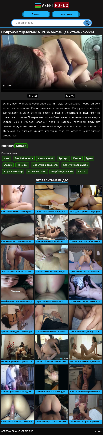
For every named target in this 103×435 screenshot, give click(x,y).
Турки (89, 158)
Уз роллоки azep (13, 171)
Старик (8, 165)
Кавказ (77, 158)
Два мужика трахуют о (75, 165)
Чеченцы (22, 165)
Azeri (51, 5)
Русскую (63, 158)
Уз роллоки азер (37, 171)
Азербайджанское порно (17, 431)
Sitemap (98, 431)
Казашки (21, 146)
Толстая (82, 171)
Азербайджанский (62, 171)
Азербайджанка (24, 158)
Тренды (36, 14)
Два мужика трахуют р (45, 165)
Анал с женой (45, 158)
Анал (7, 158)
